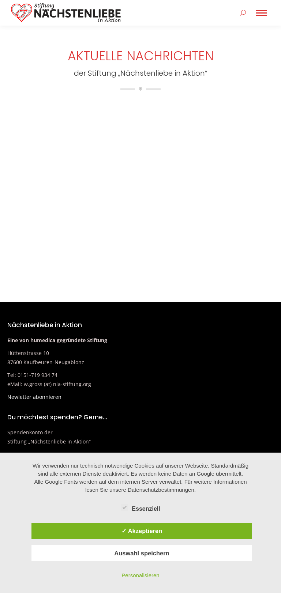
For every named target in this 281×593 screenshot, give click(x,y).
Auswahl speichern (141, 553)
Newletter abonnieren (34, 396)
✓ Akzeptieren (141, 531)
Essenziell (140, 507)
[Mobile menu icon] (261, 13)
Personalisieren (140, 575)
